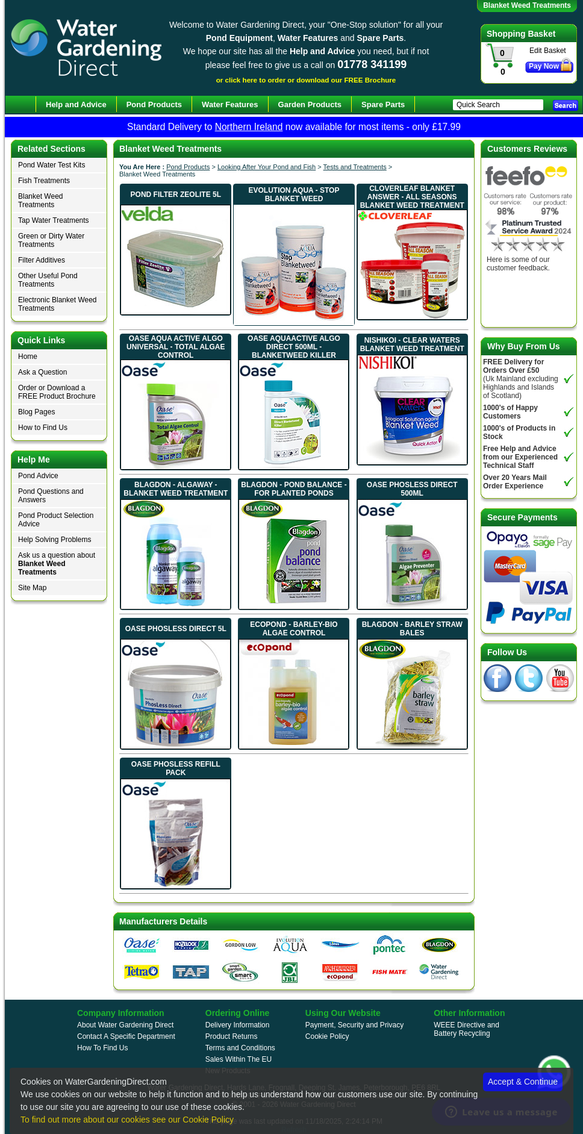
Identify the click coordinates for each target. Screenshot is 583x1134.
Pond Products (188, 166)
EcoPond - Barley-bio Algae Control (293, 628)
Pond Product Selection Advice (55, 519)
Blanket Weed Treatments (40, 200)
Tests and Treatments (355, 166)
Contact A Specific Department (126, 1036)
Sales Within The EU (238, 1059)
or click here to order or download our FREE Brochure (306, 80)
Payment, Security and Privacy (354, 1025)
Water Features (230, 104)
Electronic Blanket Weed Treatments (57, 304)
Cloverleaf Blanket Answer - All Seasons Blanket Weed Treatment (412, 197)
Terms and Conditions (240, 1048)
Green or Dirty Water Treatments (51, 240)
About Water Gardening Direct (125, 1025)
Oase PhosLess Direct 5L (175, 629)
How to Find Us (42, 427)
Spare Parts (383, 104)
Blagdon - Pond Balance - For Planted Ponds (293, 489)
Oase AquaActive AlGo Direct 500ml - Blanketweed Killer (294, 347)
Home (27, 356)
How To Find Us (102, 1048)
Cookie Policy (327, 1036)
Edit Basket (547, 50)
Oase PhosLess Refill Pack (175, 768)
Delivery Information (237, 1025)
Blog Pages (36, 412)
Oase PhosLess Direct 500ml (412, 489)
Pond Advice (38, 476)
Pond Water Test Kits (51, 165)
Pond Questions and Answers (51, 495)
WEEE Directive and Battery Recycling (466, 1029)
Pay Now (544, 66)
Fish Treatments (44, 180)
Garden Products (309, 104)
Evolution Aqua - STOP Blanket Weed (294, 194)
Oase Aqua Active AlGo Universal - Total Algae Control (175, 347)
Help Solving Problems (54, 539)
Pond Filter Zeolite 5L (176, 194)
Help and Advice (76, 104)
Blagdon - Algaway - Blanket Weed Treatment (175, 489)
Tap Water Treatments (53, 220)
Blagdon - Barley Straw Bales (412, 628)
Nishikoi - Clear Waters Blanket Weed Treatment (412, 344)
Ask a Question (42, 372)
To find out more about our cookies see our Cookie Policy (127, 1119)
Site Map (32, 588)
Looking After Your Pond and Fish (266, 166)
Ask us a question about (56, 563)
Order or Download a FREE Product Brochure (57, 392)
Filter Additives (41, 260)
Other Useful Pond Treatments (48, 280)
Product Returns (231, 1036)
